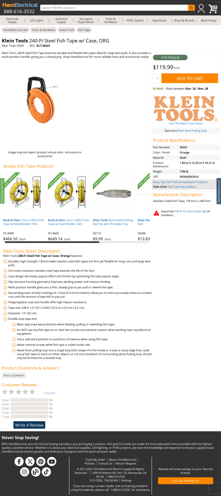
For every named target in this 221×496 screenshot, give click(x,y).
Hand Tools (66, 30)
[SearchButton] (191, 8)
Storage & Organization (86, 20)
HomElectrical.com (15, 30)
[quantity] (157, 78)
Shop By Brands (184, 20)
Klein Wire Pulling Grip (192, 131)
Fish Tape (84, 30)
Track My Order (95, 460)
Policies (89, 463)
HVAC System (135, 20)
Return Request (126, 463)
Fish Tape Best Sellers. (182, 187)
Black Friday (208, 20)
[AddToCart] (189, 78)
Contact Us (105, 463)
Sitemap (126, 480)
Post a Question (14, 375)
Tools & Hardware (110, 20)
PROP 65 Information (188, 211)
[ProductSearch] (114, 8)
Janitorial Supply (61, 20)
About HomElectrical (122, 460)
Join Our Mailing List (186, 481)
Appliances (159, 20)
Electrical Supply (12, 20)
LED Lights (37, 20)
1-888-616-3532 (120, 490)
